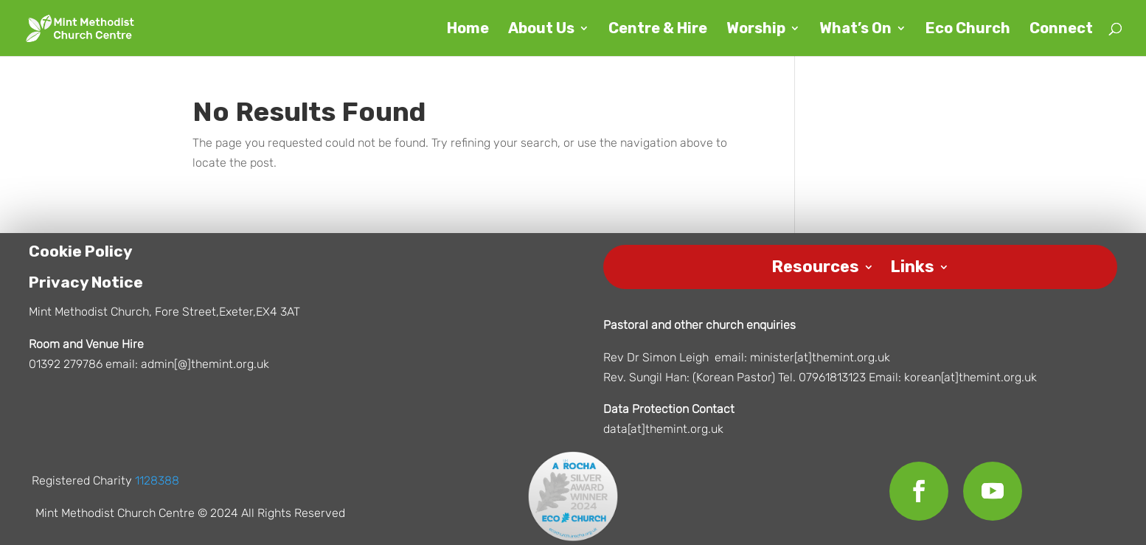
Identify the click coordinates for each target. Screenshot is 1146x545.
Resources (815, 268)
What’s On (855, 30)
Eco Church (968, 30)
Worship (755, 30)
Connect (1061, 30)
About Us (541, 30)
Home (468, 30)
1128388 (157, 484)
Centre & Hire (657, 30)
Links (912, 268)
